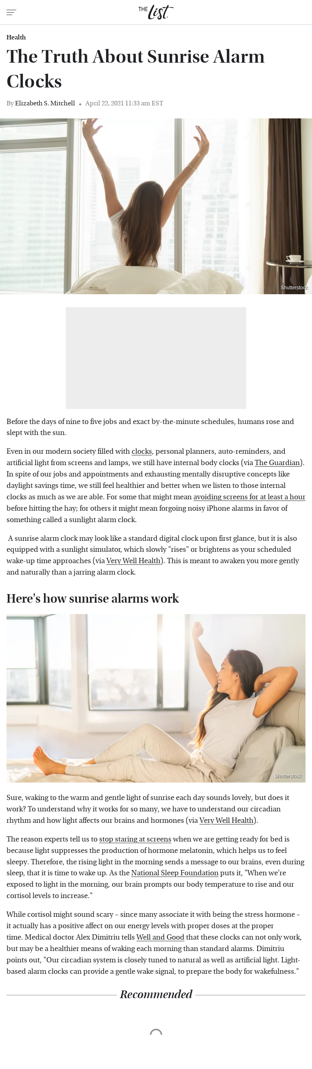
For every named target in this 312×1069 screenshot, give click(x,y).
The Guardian (277, 463)
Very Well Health (133, 561)
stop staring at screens (135, 839)
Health (16, 37)
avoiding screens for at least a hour (249, 497)
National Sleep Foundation (175, 873)
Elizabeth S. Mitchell (45, 103)
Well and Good (160, 937)
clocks (142, 451)
